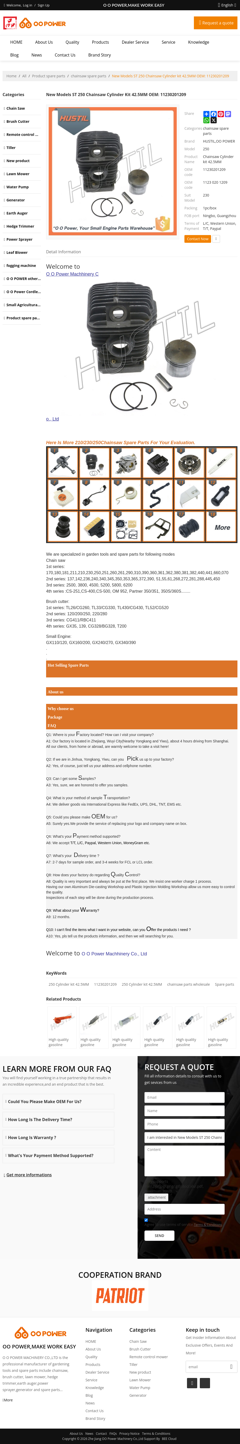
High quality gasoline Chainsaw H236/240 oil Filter (91, 1042)
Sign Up (43, 5)
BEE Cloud (169, 1439)
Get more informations (29, 1175)
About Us (44, 42)
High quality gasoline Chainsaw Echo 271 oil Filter (220, 1042)
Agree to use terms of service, (183, 1223)
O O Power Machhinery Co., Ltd (141, 347)
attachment (156, 1197)
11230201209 (105, 984)
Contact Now (197, 238)
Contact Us (65, 55)
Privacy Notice (129, 1433)
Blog (14, 55)
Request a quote (218, 23)
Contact (101, 1433)
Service (168, 42)
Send (159, 1235)
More (8, 1400)
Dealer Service (135, 42)
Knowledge (198, 42)
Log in (27, 5)
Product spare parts (48, 75)
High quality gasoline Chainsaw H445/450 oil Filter (59, 1042)
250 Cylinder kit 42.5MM (69, 984)
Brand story (99, 55)
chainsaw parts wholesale (188, 984)
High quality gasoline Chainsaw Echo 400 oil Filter (188, 1042)
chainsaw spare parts (88, 75)
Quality (72, 42)
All (24, 75)
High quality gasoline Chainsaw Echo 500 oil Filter (156, 1042)
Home (11, 75)
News (37, 55)
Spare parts (224, 984)
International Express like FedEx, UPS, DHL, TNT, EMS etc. (134, 804)
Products (100, 42)
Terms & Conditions (208, 1225)
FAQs (113, 1433)
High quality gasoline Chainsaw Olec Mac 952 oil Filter (124, 1042)
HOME (16, 42)
